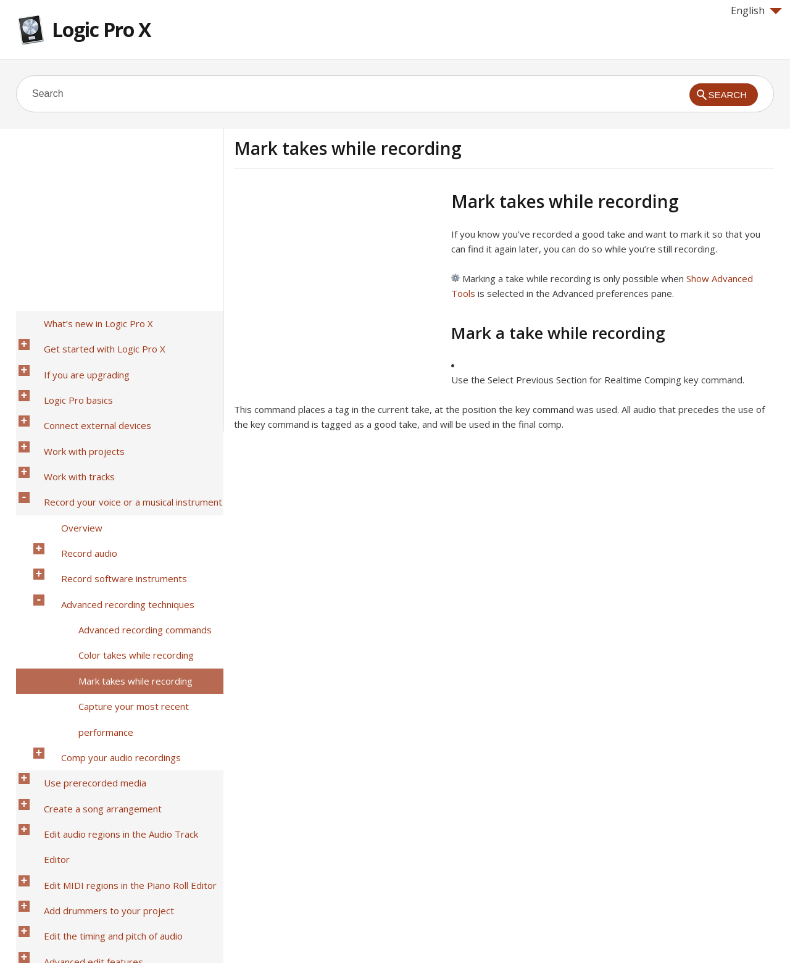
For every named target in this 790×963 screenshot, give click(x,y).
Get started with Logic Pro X (94, 335)
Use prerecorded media (84, 608)
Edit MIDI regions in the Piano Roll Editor (119, 656)
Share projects (64, 800)
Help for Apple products (60, 933)
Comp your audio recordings (110, 592)
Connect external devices (87, 383)
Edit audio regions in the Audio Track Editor (124, 640)
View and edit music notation (94, 784)
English (756, 10)
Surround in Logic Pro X (82, 817)
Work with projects (73, 399)
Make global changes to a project (103, 768)
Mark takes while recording (125, 544)
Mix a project (61, 720)
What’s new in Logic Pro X (88, 319)
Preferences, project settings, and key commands (115, 873)
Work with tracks (68, 415)
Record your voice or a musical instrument (122, 431)
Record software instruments (114, 479)
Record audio (79, 463)
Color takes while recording (125, 528)
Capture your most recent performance (123, 568)
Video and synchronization (88, 849)
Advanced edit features (83, 704)
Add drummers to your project (98, 672)
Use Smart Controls (75, 752)
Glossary (52, 897)
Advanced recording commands (134, 512)
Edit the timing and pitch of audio (102, 688)
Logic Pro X (101, 29)
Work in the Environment (85, 833)
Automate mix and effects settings (107, 736)
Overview (71, 447)
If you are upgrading (76, 351)
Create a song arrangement (92, 624)
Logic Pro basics (67, 367)
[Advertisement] (337, 277)
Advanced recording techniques (117, 496)
